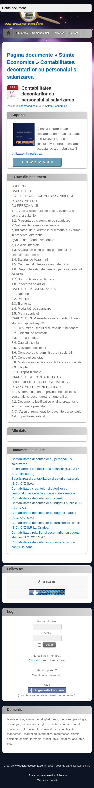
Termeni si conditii (47, 780)
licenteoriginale (28, 105)
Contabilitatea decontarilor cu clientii (37, 498)
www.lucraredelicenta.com (30, 765)
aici (59, 675)
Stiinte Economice (56, 105)
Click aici (34, 660)
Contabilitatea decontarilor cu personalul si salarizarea (42, 69)
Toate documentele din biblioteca (48, 775)
